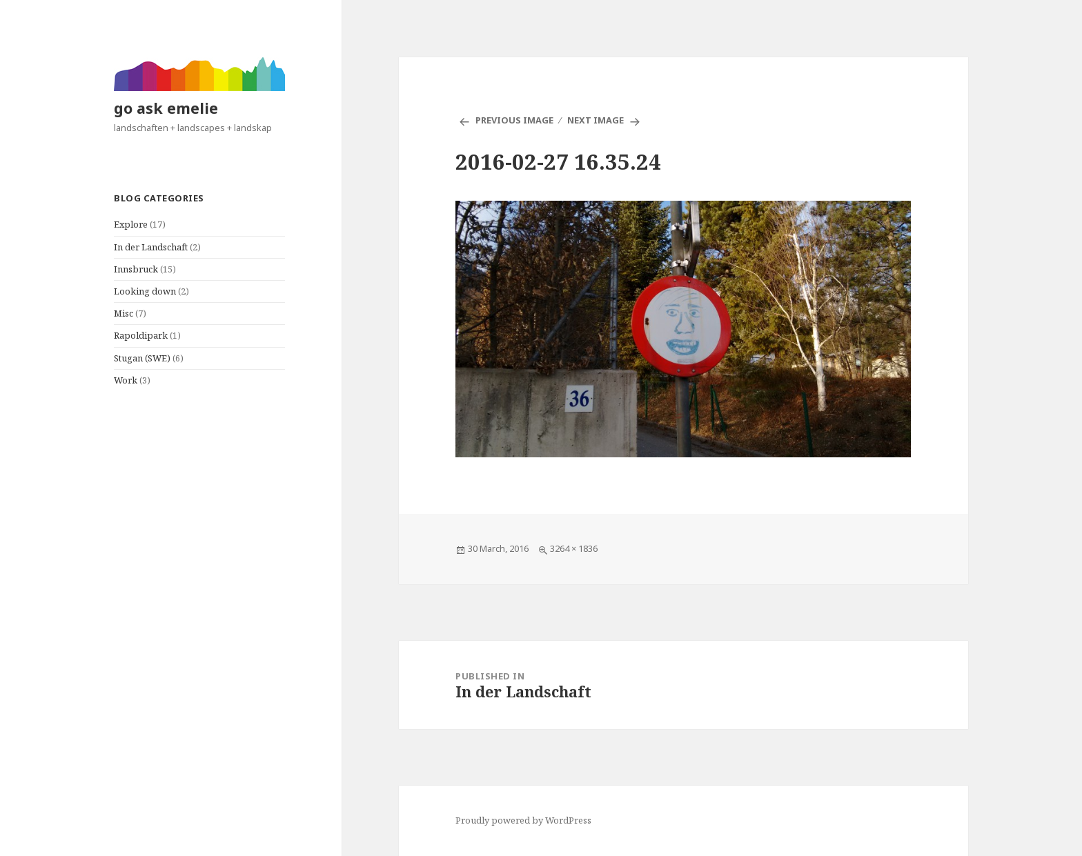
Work (125, 380)
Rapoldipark (141, 335)
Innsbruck (136, 269)
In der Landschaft (151, 247)
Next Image (595, 120)
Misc (123, 313)
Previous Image (514, 120)
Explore (131, 224)
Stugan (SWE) (142, 358)
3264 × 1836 (574, 548)
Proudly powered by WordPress (523, 820)
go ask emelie (166, 108)
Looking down (145, 291)
